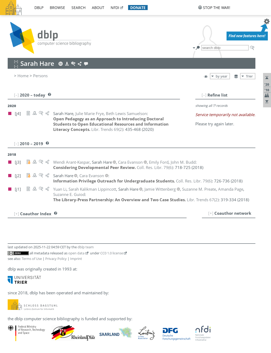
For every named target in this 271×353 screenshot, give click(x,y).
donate (138, 7)
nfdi (115, 7)
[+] (210, 213)
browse (57, 7)
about (98, 7)
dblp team (86, 247)
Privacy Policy (56, 258)
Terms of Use (32, 258)
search (78, 7)
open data (76, 253)
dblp (38, 7)
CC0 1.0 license (111, 253)
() (107, 129)
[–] (204, 95)
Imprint (76, 258)
